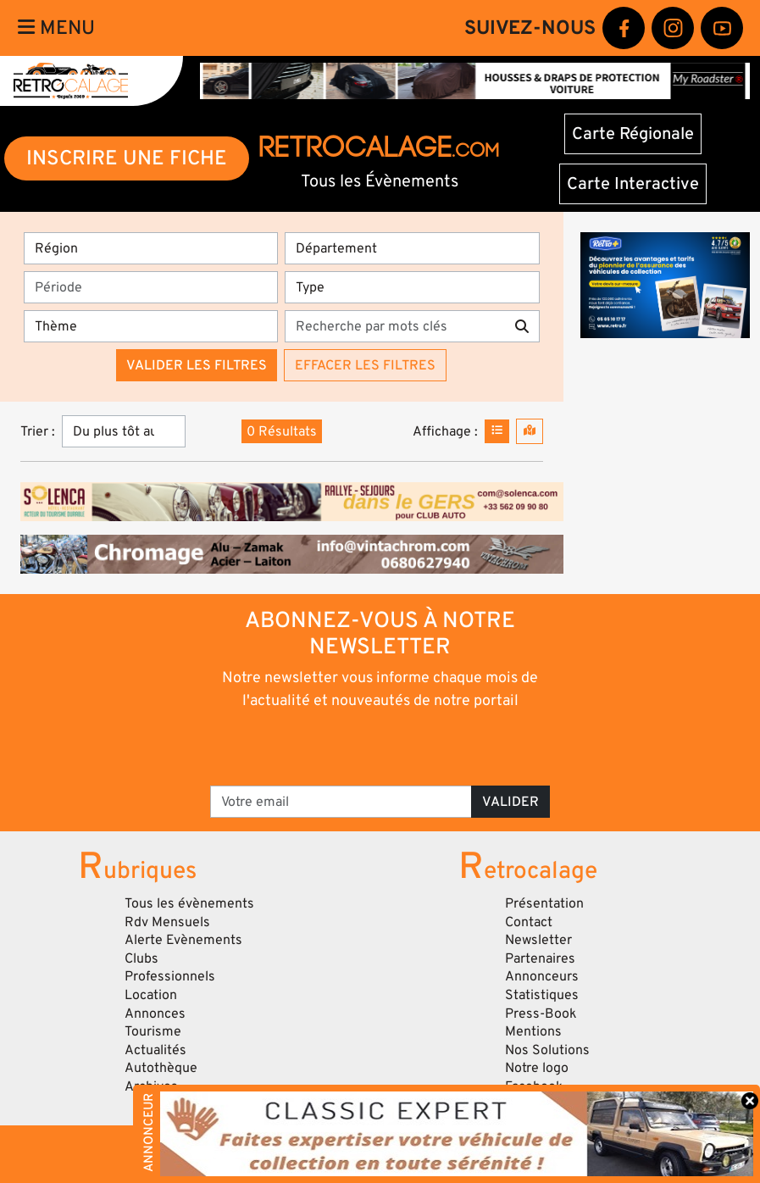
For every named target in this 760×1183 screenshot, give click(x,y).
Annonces (155, 1013)
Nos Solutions (547, 1050)
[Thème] (151, 326)
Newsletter (538, 939)
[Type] (412, 287)
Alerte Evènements (183, 939)
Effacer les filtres (365, 365)
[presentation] (356, 746)
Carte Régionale (633, 134)
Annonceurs (542, 976)
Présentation (544, 903)
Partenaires (540, 958)
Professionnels (170, 976)
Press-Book (541, 1013)
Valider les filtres (196, 365)
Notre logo (537, 1067)
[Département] (412, 248)
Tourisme (153, 1031)
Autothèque (161, 1067)
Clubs (141, 958)
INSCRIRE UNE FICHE (126, 158)
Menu (56, 28)
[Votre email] (341, 802)
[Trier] (124, 431)
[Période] (151, 287)
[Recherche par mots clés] (394, 326)
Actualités (155, 1050)
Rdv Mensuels (167, 922)
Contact (528, 922)
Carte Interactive (633, 184)
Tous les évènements (189, 903)
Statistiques (542, 995)
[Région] (151, 248)
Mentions (533, 1031)
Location (151, 995)
